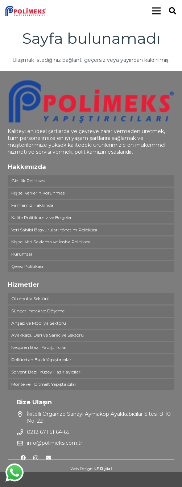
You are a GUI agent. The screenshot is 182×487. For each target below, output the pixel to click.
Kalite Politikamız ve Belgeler (41, 217)
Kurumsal (21, 254)
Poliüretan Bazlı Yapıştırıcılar (41, 359)
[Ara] (173, 11)
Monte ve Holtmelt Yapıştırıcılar (43, 384)
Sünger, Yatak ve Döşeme (38, 310)
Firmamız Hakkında (32, 205)
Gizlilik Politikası (28, 180)
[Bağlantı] (25, 10)
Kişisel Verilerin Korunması (38, 193)
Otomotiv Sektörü (30, 298)
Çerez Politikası (27, 266)
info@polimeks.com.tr (54, 443)
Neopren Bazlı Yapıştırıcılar (39, 347)
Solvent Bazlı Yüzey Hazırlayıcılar (45, 372)
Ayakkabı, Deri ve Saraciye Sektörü (47, 335)
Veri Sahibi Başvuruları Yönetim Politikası (54, 229)
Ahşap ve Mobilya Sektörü (38, 323)
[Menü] (156, 11)
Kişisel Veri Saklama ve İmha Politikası (50, 241)
